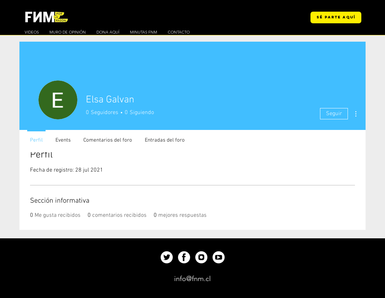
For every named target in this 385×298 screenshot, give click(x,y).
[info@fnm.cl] (192, 279)
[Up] (166, 257)
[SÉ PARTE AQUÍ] (335, 17)
